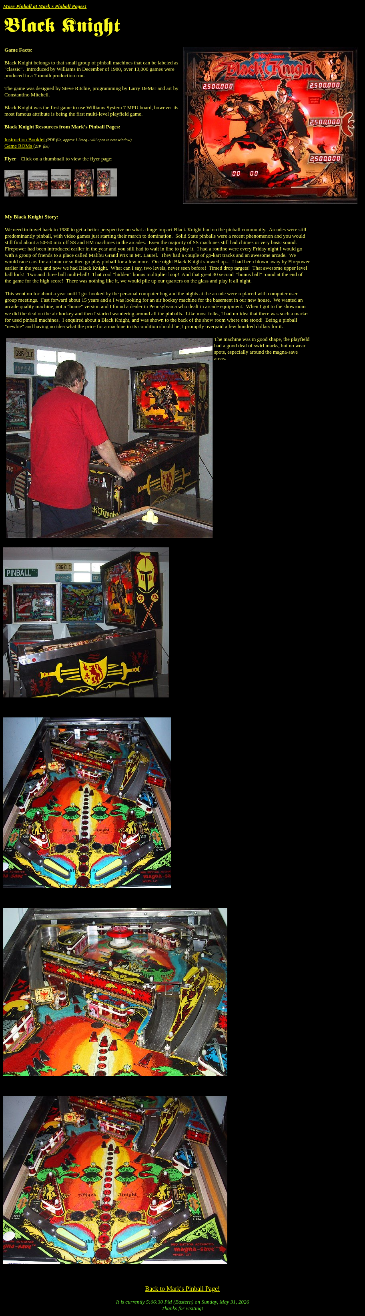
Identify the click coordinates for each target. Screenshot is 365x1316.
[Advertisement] (336, 334)
